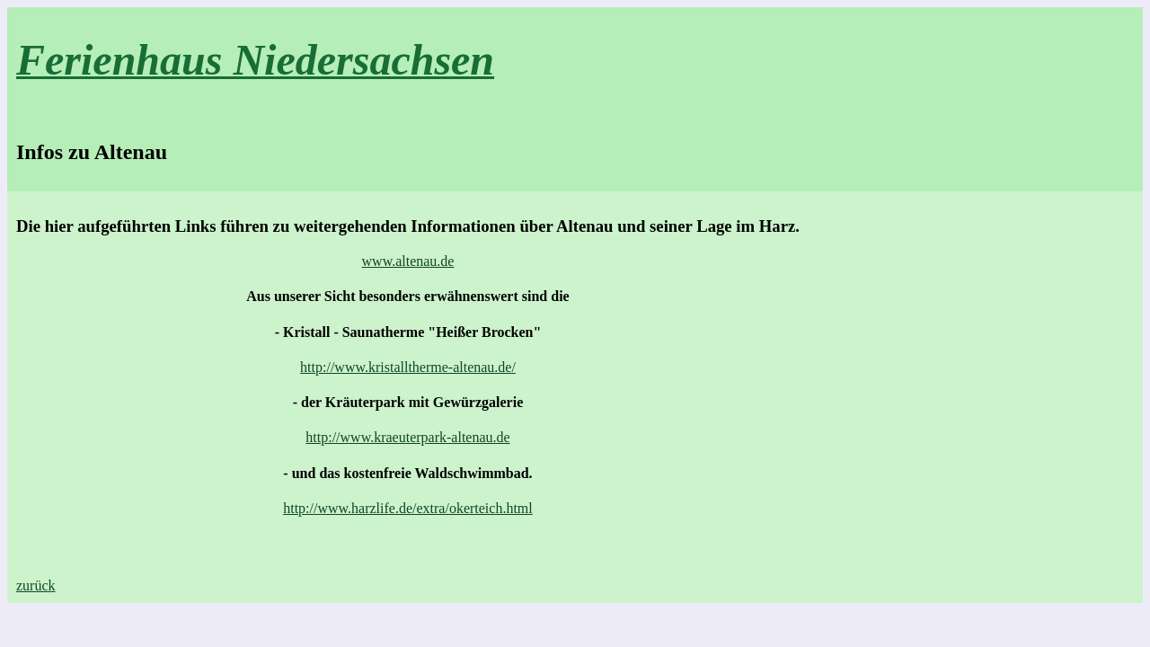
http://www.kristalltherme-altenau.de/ (408, 367)
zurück (36, 585)
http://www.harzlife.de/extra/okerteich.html (408, 508)
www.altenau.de (408, 261)
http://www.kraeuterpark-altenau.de (407, 437)
